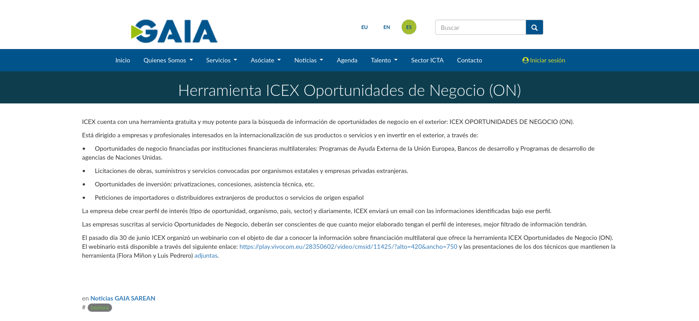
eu (364, 27)
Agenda (347, 60)
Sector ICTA (427, 60)
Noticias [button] (306, 60)
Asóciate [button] (263, 60)
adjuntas (206, 255)
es (409, 27)
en (386, 27)
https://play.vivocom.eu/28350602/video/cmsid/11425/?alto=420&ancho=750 (348, 246)
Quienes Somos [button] (166, 60)
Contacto (469, 60)
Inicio (122, 60)
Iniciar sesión (544, 60)
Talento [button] (382, 60)
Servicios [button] (219, 60)
